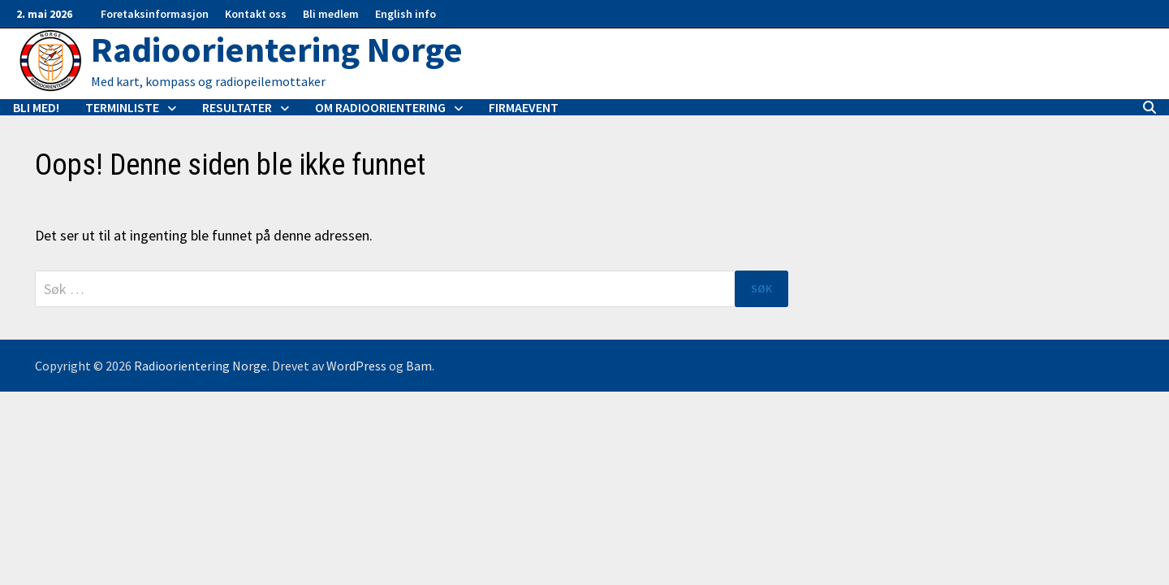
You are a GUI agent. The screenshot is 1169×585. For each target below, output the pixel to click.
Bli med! (36, 107)
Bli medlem (331, 13)
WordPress (356, 366)
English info (405, 13)
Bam (419, 366)
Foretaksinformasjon (155, 13)
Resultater (237, 107)
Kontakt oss (256, 13)
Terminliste (122, 107)
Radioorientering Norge (277, 49)
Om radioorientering (380, 107)
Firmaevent (524, 107)
